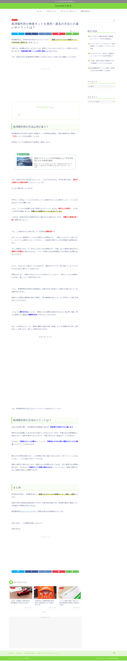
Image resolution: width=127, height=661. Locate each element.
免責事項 (27, 658)
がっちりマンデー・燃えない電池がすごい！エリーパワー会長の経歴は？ (102, 55)
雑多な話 (15, 20)
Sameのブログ (63, 6)
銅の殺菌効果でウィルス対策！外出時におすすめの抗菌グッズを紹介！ (102, 69)
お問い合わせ (85, 11)
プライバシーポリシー (68, 11)
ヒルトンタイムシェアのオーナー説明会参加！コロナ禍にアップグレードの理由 (102, 46)
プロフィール (51, 11)
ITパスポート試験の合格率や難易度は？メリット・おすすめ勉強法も (101, 38)
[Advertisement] (45, 84)
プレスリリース (27, 512)
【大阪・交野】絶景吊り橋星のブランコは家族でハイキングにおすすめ (102, 62)
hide (51, 107)
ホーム (39, 11)
